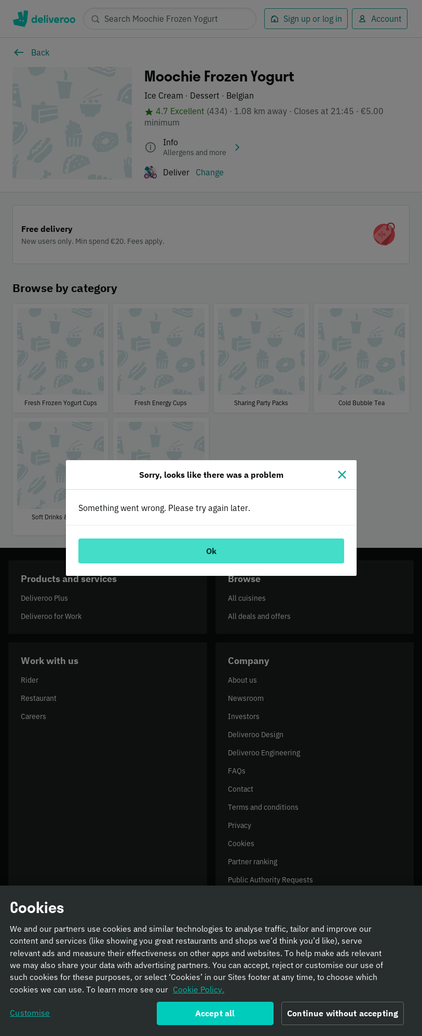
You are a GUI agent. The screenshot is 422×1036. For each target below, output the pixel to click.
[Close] (342, 474)
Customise (30, 1013)
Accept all (215, 1014)
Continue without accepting (342, 1014)
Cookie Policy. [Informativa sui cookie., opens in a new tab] (198, 990)
